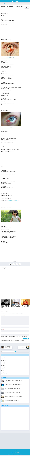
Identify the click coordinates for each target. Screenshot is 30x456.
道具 (2, 373)
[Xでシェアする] (10, 264)
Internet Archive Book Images (11, 57)
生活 (2, 371)
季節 (2, 369)
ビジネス (3, 366)
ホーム (12, 453)
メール (2, 329)
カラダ (6, 267)
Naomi (11, 127)
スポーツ (3, 362)
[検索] (15, 352)
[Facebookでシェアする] (13, 264)
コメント (3, 315)
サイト (2, 333)
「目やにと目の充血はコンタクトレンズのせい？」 (12, 200)
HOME (15, 452)
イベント (3, 357)
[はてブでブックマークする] (17, 264)
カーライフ (3, 361)
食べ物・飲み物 (4, 374)
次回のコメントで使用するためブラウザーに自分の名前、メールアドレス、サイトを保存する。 (14, 336)
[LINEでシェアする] (20, 264)
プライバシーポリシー (16, 453)
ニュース (3, 364)
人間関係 (3, 367)
